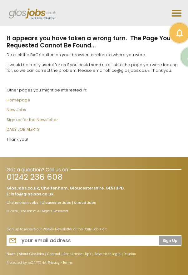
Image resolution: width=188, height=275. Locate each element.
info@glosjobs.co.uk (32, 194)
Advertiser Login (107, 254)
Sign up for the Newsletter (32, 119)
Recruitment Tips (77, 254)
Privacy (54, 262)
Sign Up (169, 240)
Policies (130, 254)
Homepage (18, 100)
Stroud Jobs (85, 203)
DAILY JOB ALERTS (23, 129)
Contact (53, 254)
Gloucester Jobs (56, 203)
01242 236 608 (34, 177)
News (11, 254)
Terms (68, 262)
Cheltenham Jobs (22, 203)
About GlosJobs (31, 254)
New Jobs (16, 109)
